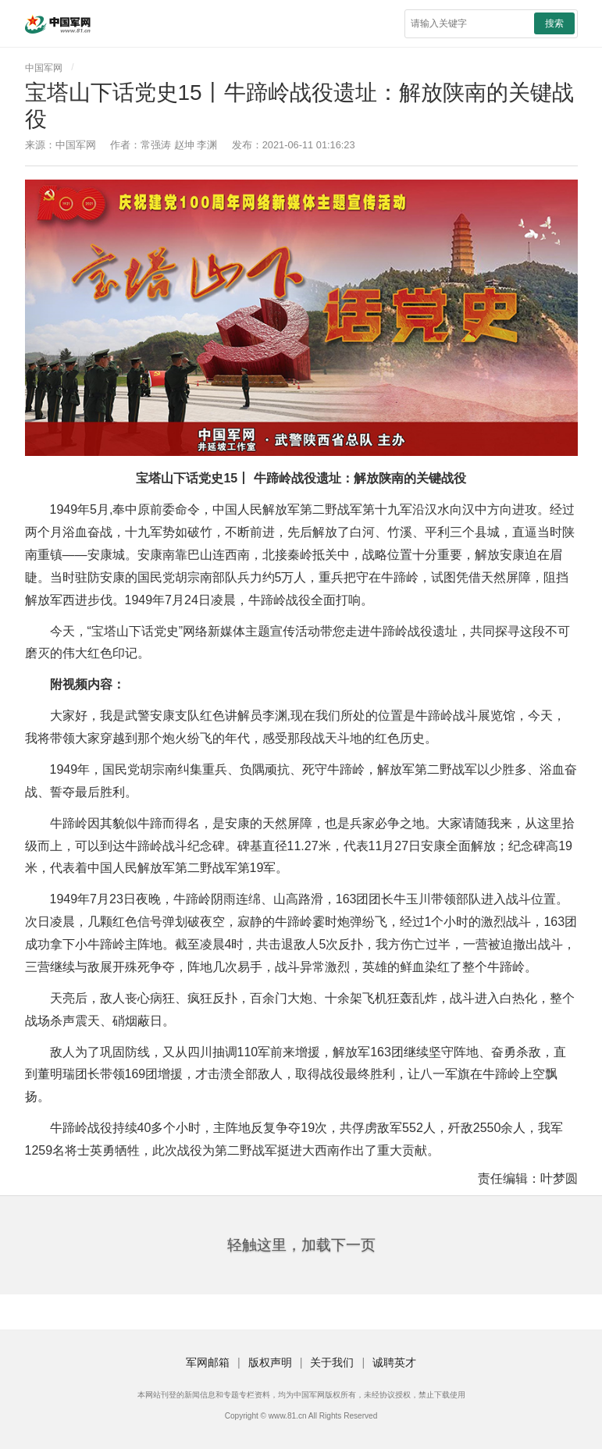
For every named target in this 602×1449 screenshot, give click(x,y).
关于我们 (332, 1362)
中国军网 (43, 67)
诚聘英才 (394, 1362)
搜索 (554, 23)
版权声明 (270, 1362)
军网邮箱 (208, 1362)
